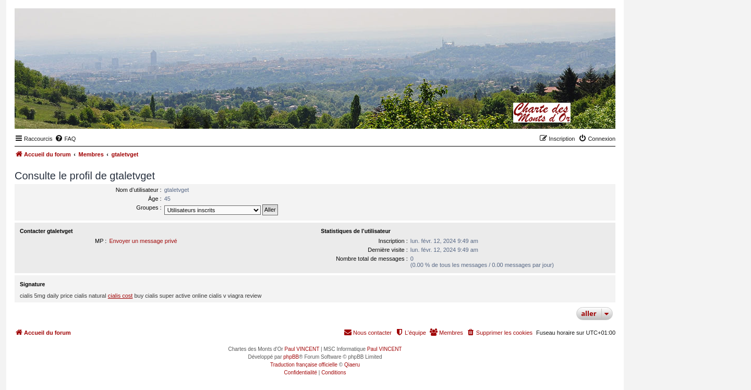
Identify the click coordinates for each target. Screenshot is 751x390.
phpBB (291, 357)
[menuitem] (65, 138)
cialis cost (120, 295)
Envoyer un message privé (143, 241)
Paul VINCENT (302, 349)
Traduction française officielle (303, 365)
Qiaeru (352, 365)
